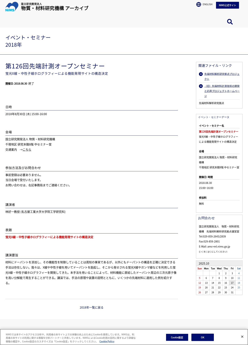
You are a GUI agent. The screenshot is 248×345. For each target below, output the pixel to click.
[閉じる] (242, 339)
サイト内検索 (230, 22)
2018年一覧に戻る (92, 307)
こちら (27, 149)
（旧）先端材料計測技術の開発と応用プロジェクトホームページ (219, 91)
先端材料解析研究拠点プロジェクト (219, 76)
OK (202, 339)
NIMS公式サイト (227, 5)
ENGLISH (204, 4)
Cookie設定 (177, 339)
